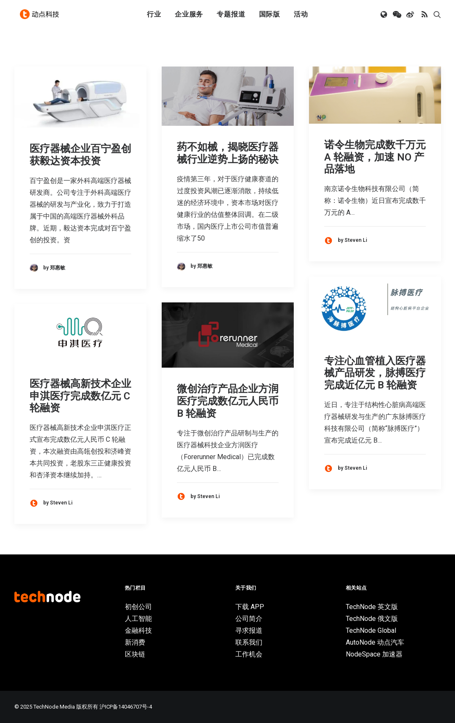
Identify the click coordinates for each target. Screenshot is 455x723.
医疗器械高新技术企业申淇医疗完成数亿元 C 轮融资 (80, 396)
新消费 (135, 642)
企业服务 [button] (189, 18)
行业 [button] (154, 18)
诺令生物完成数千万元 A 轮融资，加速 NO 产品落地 (375, 157)
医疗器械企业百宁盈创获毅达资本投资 (80, 155)
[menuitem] (154, 18)
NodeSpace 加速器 (374, 654)
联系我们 (248, 642)
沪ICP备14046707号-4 (125, 707)
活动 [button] (301, 18)
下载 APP (249, 607)
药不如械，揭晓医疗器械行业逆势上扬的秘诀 (228, 153)
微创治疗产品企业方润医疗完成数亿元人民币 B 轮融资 (228, 401)
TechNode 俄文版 (372, 619)
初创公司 (138, 607)
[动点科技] (41, 18)
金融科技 (138, 630)
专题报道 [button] (231, 18)
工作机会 (248, 654)
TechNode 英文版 (372, 607)
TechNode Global (371, 630)
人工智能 (138, 619)
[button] (384, 18)
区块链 (135, 654)
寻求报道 (248, 630)
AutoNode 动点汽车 (375, 642)
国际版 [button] (269, 18)
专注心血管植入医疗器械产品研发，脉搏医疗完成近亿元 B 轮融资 (375, 373)
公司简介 (248, 619)
